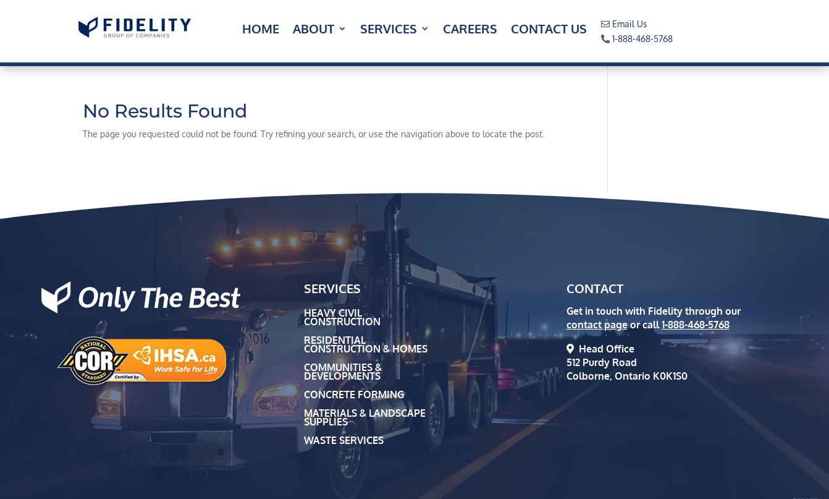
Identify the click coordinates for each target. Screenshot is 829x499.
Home (260, 30)
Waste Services (344, 441)
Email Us (629, 24)
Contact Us (549, 30)
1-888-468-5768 (642, 38)
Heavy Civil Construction (342, 318)
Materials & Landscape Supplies (365, 418)
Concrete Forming (354, 395)
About (313, 30)
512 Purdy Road (601, 362)
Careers (470, 30)
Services (388, 30)
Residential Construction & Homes (365, 345)
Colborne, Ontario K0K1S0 (627, 376)
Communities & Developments (343, 372)
